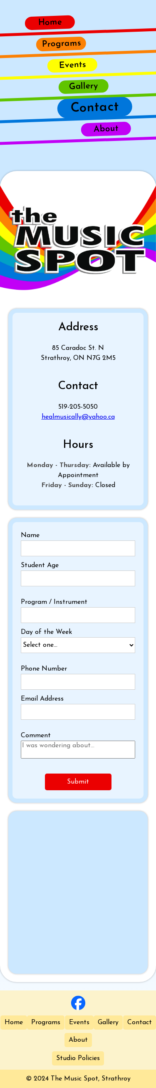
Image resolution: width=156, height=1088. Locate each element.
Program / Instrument (54, 602)
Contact (139, 1022)
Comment (36, 735)
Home (14, 1022)
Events (79, 1022)
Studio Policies (78, 1058)
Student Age (40, 565)
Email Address (42, 699)
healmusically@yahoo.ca (78, 417)
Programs (45, 1022)
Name (30, 535)
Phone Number (44, 669)
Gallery (108, 1022)
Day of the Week (46, 632)
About (78, 1040)
